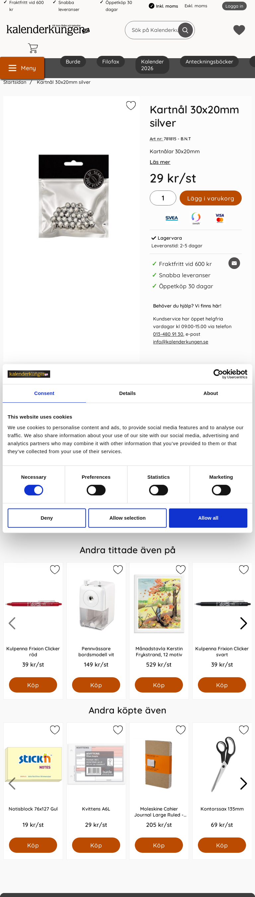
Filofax (110, 61)
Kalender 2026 (152, 64)
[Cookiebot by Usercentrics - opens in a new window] (218, 374)
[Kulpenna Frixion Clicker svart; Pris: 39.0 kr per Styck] (222, 620)
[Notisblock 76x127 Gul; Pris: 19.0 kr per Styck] (33, 780)
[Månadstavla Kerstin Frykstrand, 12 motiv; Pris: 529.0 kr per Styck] (159, 620)
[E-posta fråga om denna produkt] (234, 263)
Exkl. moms (196, 5)
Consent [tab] (44, 393)
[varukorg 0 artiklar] (34, 48)
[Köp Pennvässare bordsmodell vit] (96, 685)
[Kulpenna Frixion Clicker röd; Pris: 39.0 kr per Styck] (33, 620)
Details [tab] (127, 393)
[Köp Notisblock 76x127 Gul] (33, 845)
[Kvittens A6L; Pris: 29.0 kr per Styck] (96, 780)
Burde (73, 61)
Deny (47, 518)
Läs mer (160, 162)
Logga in (234, 6)
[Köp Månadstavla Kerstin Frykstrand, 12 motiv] (159, 685)
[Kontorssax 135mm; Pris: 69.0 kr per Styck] (222, 780)
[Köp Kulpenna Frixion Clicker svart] (222, 685)
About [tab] (211, 393)
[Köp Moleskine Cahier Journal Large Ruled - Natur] (159, 845)
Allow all (208, 518)
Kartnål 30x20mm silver (63, 82)
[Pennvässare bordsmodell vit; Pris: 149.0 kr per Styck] (96, 620)
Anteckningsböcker (209, 61)
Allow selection (127, 518)
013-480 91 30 (168, 334)
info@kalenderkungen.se (180, 342)
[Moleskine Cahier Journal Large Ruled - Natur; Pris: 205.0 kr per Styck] (159, 780)
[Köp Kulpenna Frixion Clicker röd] (33, 685)
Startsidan (14, 82)
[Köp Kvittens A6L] (96, 845)
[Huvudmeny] (22, 68)
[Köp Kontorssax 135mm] (222, 845)
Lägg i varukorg (210, 198)
